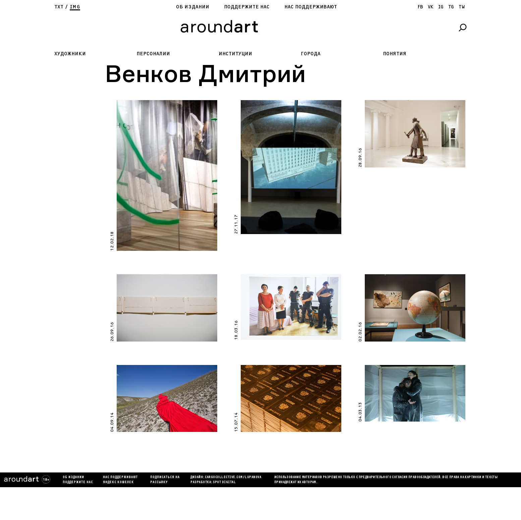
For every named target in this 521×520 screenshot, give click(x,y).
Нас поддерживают (310, 6)
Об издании (192, 6)
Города (311, 53)
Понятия (394, 53)
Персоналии (153, 53)
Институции (235, 53)
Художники (70, 53)
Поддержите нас (247, 6)
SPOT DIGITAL (224, 482)
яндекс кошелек (118, 482)
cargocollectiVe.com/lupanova (233, 477)
